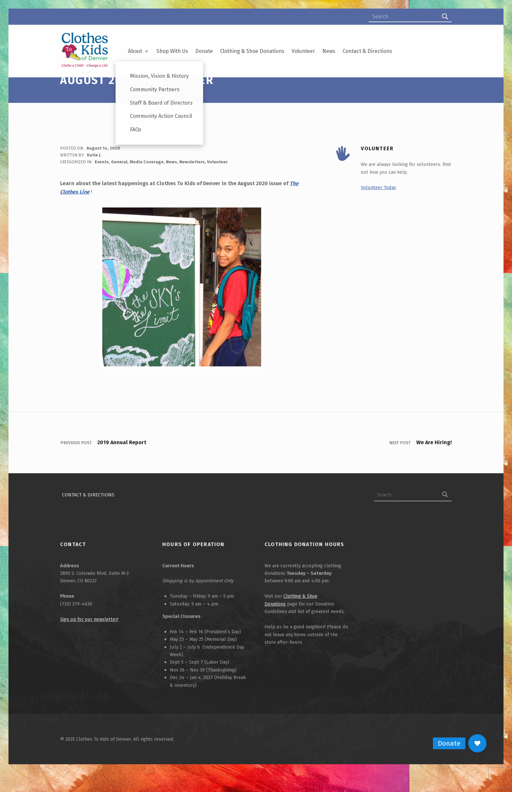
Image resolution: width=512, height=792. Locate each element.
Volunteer (303, 51)
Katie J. (94, 174)
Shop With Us (172, 51)
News (328, 51)
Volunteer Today (378, 206)
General (119, 181)
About (138, 51)
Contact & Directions (367, 51)
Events (102, 181)
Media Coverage (147, 181)
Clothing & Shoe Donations (252, 51)
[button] (477, 743)
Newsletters (192, 181)
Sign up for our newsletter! (89, 638)
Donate (204, 51)
